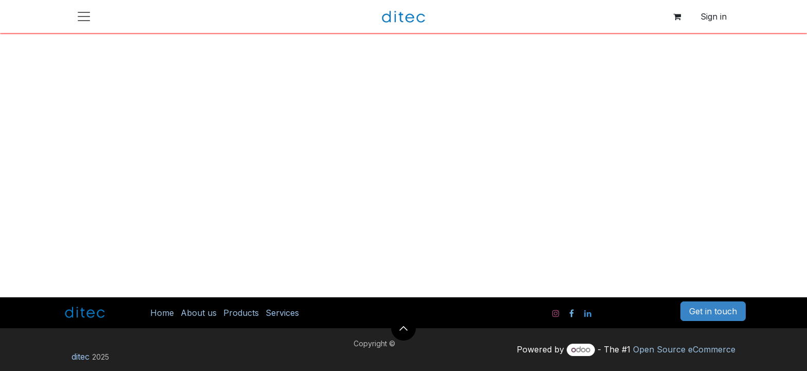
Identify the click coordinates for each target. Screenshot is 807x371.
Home (162, 313)
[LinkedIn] (587, 313)
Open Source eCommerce (684, 349)
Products (241, 313)
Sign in (713, 16)
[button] (403, 328)
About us (199, 313)
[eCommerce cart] (677, 16)
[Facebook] (571, 313)
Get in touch (713, 311)
